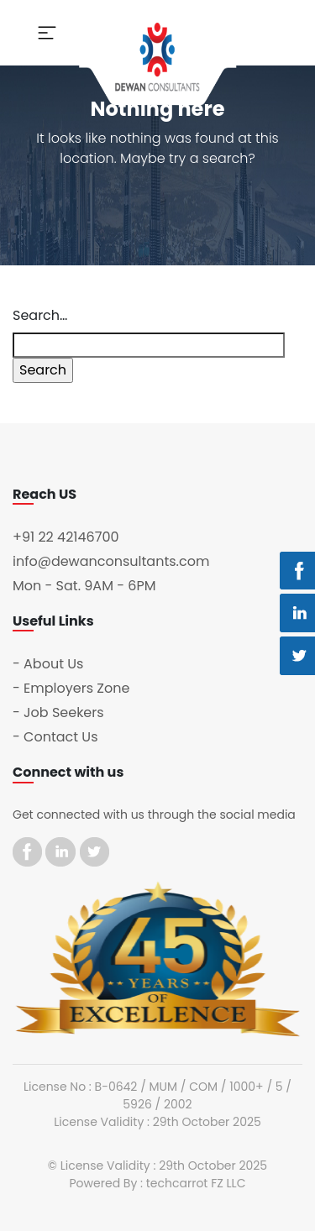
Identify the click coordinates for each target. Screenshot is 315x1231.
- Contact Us (55, 736)
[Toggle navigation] (47, 32)
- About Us (48, 663)
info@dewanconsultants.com (111, 561)
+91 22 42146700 (66, 537)
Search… (40, 315)
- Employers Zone (71, 688)
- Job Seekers (58, 712)
